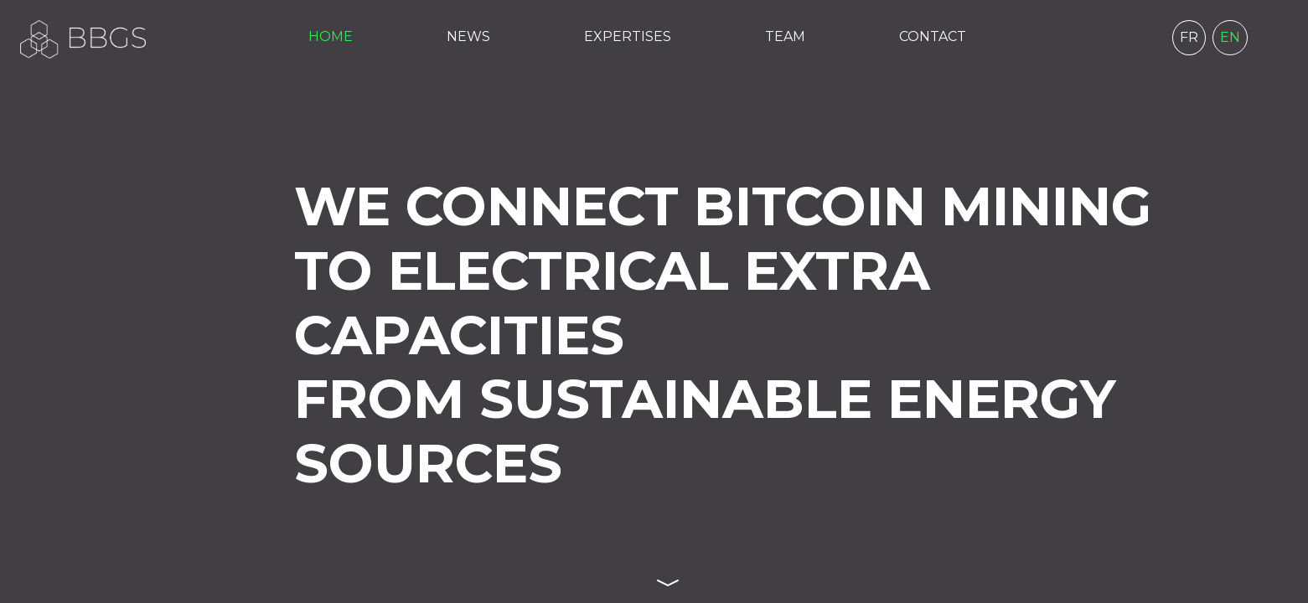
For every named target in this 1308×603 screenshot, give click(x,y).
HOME (330, 36)
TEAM (785, 36)
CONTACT (932, 36)
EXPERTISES (627, 36)
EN (1230, 37)
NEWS (468, 36)
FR (1189, 37)
